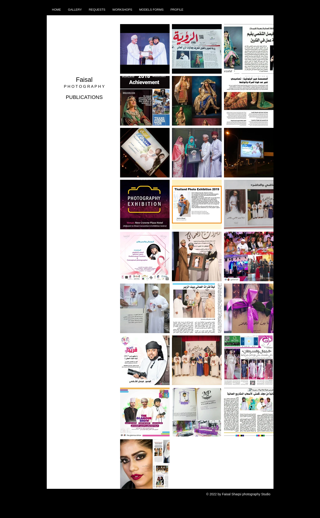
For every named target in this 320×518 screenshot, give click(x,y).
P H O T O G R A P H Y (84, 86)
